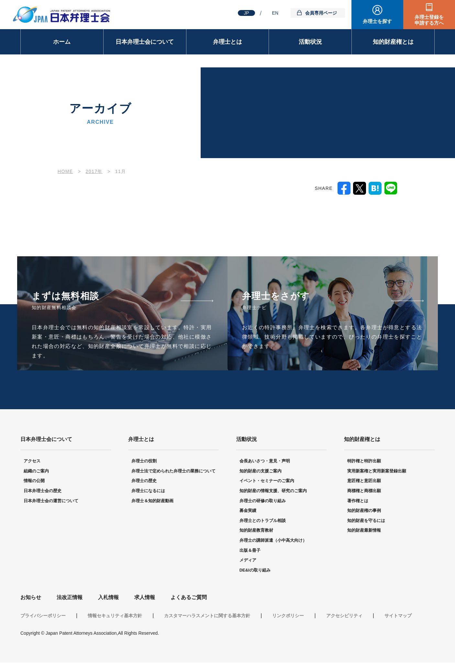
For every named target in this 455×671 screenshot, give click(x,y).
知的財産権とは (393, 42)
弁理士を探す (377, 21)
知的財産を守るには (366, 520)
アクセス (32, 461)
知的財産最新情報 (364, 530)
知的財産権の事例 (364, 510)
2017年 (94, 171)
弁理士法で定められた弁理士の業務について (173, 471)
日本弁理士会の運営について (51, 501)
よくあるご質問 (189, 597)
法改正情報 (70, 597)
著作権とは (357, 501)
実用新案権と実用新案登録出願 (376, 471)
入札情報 (108, 597)
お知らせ (30, 597)
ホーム (62, 42)
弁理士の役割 (144, 461)
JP (246, 13)
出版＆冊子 (250, 550)
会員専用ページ (321, 13)
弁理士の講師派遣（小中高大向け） (273, 540)
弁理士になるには (148, 491)
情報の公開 (34, 481)
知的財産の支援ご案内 (260, 471)
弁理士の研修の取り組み (262, 501)
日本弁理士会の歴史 (42, 491)
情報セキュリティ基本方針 (115, 616)
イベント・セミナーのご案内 (266, 481)
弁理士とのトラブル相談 (262, 520)
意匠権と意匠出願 (364, 481)
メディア (247, 560)
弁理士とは (227, 42)
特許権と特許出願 (364, 461)
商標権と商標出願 (364, 491)
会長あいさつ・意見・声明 (264, 461)
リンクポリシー (288, 616)
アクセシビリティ (344, 616)
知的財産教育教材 (256, 530)
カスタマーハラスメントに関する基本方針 (207, 616)
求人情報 (144, 597)
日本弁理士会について (145, 42)
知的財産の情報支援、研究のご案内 (273, 491)
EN (275, 13)
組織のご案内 (36, 471)
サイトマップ (398, 616)
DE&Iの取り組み (255, 570)
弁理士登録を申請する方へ (429, 20)
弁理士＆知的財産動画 (152, 501)
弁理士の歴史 (144, 481)
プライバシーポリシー (43, 616)
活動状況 (310, 42)
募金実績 (247, 510)
